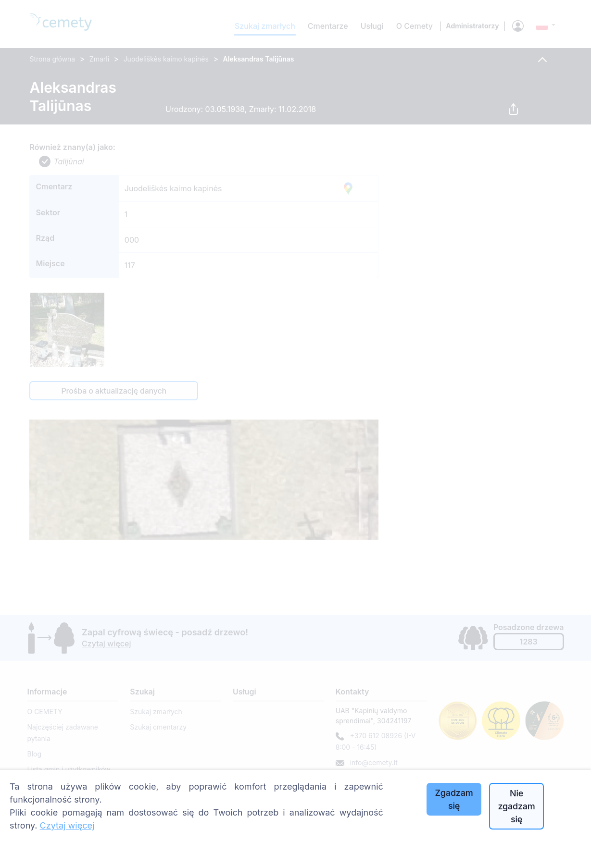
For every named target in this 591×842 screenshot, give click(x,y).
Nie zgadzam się (516, 806)
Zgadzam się (454, 799)
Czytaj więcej (67, 825)
